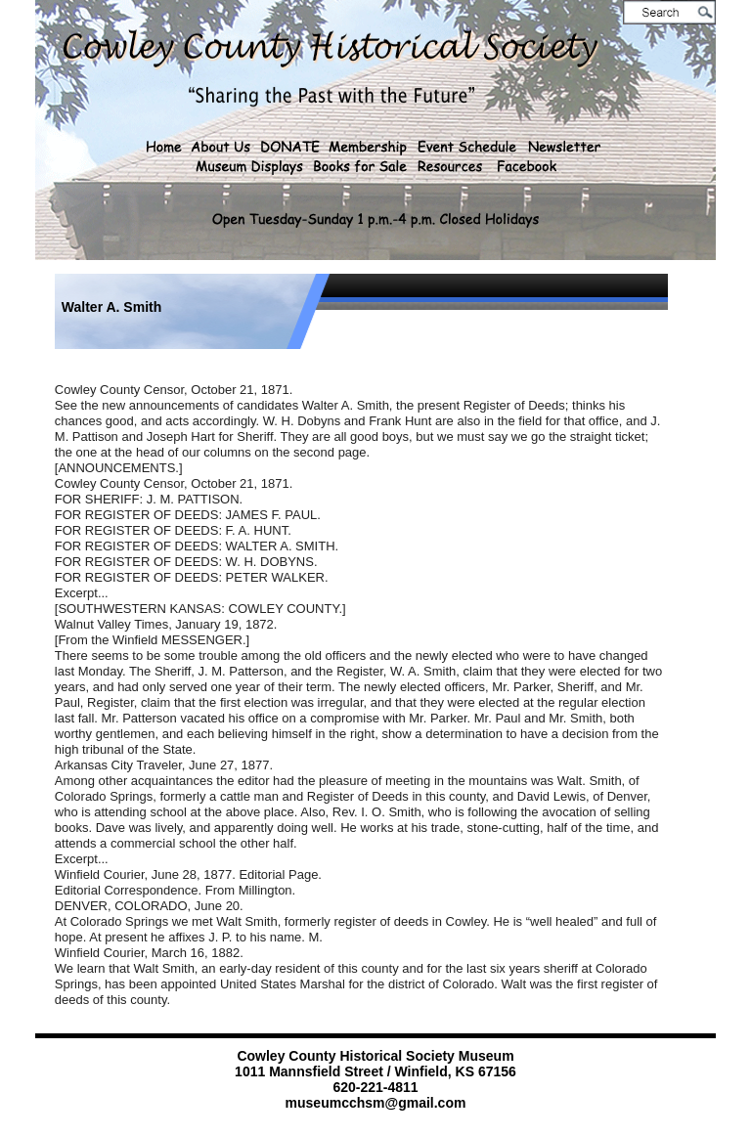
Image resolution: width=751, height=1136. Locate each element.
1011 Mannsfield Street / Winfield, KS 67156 (375, 1071)
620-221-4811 (375, 1087)
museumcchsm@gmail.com (376, 1103)
